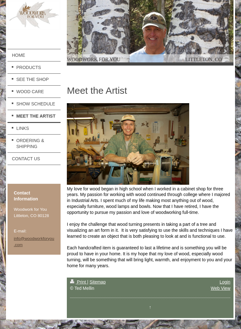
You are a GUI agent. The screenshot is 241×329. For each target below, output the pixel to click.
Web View (220, 288)
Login (225, 281)
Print (78, 281)
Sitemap (97, 281)
